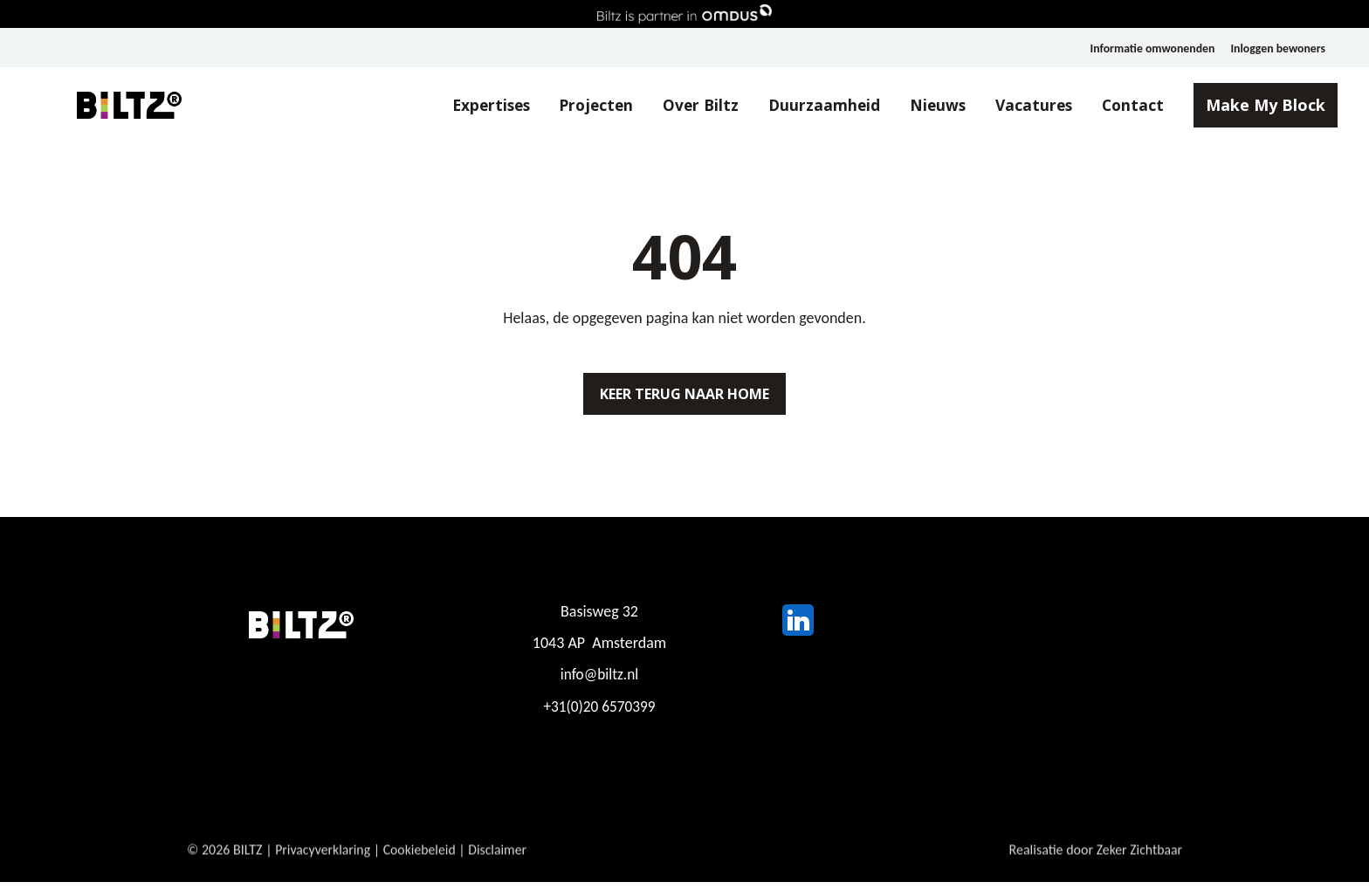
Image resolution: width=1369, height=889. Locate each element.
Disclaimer (501, 867)
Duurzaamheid (805, 105)
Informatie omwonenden (1149, 48)
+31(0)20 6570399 (599, 713)
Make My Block (1253, 105)
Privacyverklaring (323, 867)
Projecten (572, 105)
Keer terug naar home (684, 397)
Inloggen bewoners (1277, 48)
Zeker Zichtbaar (1138, 867)
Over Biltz (680, 105)
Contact (1120, 105)
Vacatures (1018, 105)
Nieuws (920, 105)
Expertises (463, 105)
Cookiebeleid (421, 867)
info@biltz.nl (599, 682)
